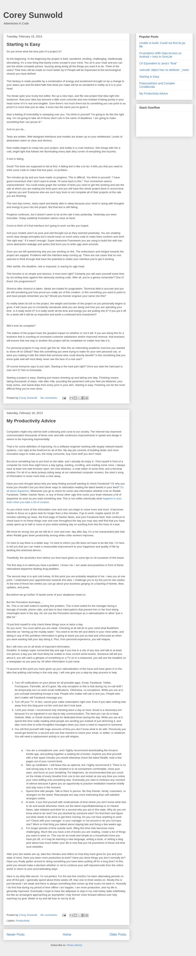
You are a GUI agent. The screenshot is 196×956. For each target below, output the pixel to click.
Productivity (23, 920)
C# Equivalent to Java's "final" (158, 63)
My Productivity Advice (31, 420)
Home (67, 934)
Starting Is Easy (23, 44)
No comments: (49, 397)
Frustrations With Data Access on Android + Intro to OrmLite (160, 55)
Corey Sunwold (33, 15)
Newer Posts (15, 934)
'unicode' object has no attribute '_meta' (164, 70)
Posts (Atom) (74, 945)
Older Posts (118, 934)
